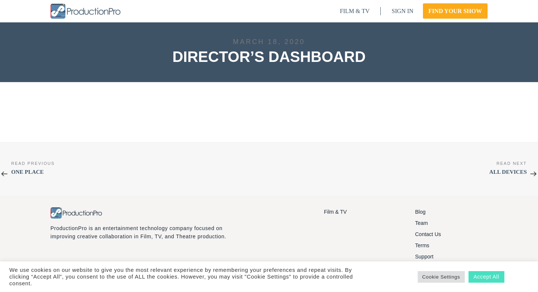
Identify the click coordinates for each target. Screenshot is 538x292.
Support (424, 257)
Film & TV (335, 212)
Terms (422, 245)
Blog (420, 212)
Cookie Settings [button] (441, 277)
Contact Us (428, 234)
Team (421, 223)
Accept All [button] (486, 277)
